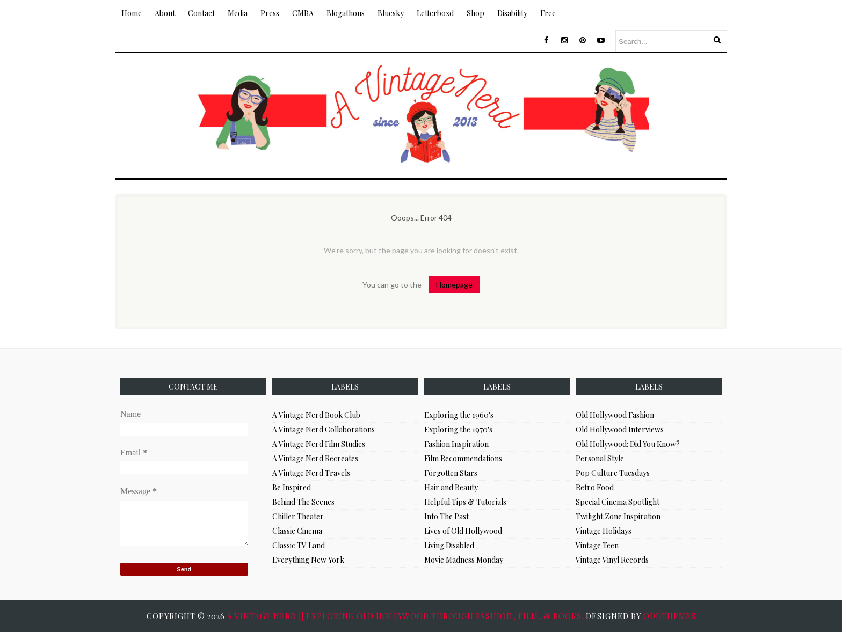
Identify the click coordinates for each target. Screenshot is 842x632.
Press (269, 13)
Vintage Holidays (604, 531)
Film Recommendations (463, 458)
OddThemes (669, 616)
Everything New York (308, 560)
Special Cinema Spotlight (617, 502)
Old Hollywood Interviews (620, 429)
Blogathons (345, 13)
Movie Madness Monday (463, 560)
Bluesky (391, 13)
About (165, 13)
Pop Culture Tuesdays (613, 473)
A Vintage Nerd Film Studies (318, 444)
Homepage (454, 284)
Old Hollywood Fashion (615, 415)
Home (131, 13)
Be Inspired (291, 487)
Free (548, 13)
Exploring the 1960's (458, 415)
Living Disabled (449, 545)
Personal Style (600, 458)
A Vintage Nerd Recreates (315, 458)
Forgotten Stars (450, 473)
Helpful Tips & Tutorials (465, 502)
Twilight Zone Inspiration (618, 516)
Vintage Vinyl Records (612, 560)
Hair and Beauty (451, 487)
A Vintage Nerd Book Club (316, 415)
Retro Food (595, 487)
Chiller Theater (298, 516)
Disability (512, 13)
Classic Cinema (297, 531)
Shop (475, 13)
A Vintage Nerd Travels (311, 473)
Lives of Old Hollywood (463, 531)
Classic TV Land (298, 545)
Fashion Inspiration (456, 444)
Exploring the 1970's (458, 429)
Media (238, 13)
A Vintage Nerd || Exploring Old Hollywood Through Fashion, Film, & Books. (406, 616)
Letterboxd (435, 13)
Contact (201, 13)
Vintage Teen (597, 545)
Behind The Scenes (303, 502)
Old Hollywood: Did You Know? (628, 444)
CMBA (303, 13)
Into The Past (446, 516)
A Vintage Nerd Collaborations (323, 429)
